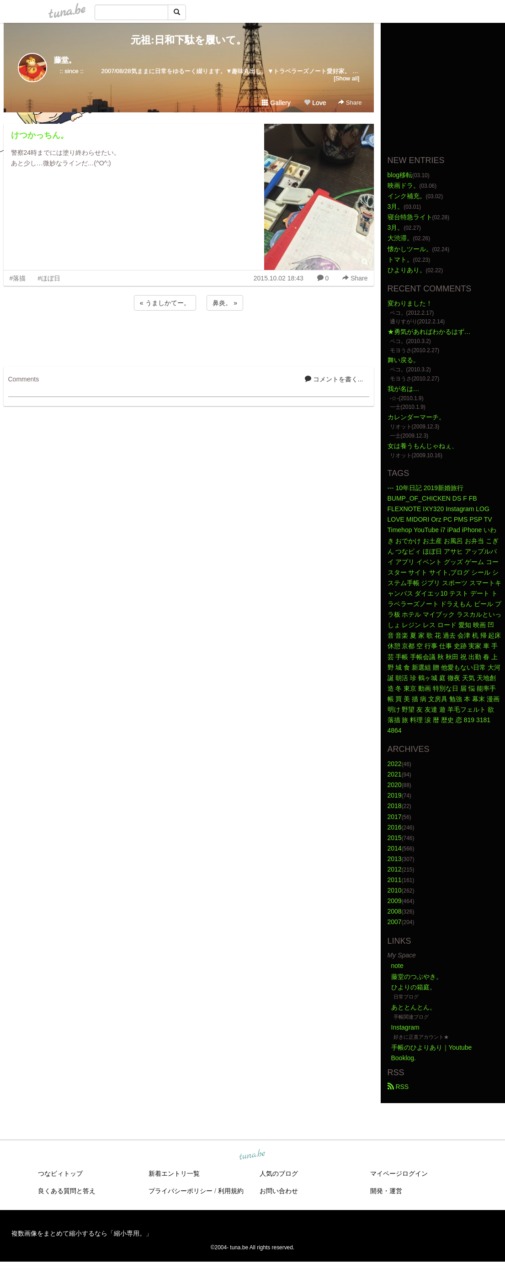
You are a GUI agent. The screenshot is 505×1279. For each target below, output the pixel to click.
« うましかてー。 (165, 303)
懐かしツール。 (410, 249)
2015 (395, 837)
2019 (395, 795)
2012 (395, 869)
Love (315, 102)
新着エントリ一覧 (174, 1173)
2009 (395, 900)
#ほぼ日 (48, 278)
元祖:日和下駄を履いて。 (188, 40)
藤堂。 (65, 60)
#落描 (18, 278)
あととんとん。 (413, 1007)
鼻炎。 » (225, 303)
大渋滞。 (400, 238)
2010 (395, 890)
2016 (395, 827)
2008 (395, 911)
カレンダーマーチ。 (416, 417)
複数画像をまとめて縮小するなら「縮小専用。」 (81, 1233)
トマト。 (400, 259)
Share (349, 102)
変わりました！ (410, 303)
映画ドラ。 (404, 185)
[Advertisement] (189, 337)
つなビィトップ (60, 1173)
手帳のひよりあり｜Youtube (431, 1047)
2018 (395, 805)
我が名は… (404, 388)
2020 (395, 784)
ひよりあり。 (407, 270)
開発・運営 (386, 1190)
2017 (395, 816)
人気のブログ (279, 1173)
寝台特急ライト (410, 217)
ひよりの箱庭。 (413, 987)
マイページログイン (399, 1173)
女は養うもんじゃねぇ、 (423, 445)
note (397, 965)
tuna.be (252, 1155)
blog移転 (400, 175)
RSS (398, 1086)
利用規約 (231, 1190)
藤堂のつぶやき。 (416, 976)
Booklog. (403, 1058)
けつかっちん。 (40, 135)
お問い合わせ (279, 1190)
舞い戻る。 (404, 360)
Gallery (276, 102)
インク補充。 (407, 196)
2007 (395, 921)
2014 (395, 848)
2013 (395, 858)
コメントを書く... (334, 379)
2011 (395, 879)
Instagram (405, 1027)
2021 (395, 774)
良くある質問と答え (67, 1190)
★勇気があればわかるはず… (429, 331)
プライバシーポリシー (181, 1190)
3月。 (396, 206)
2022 (395, 763)
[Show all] (346, 78)
